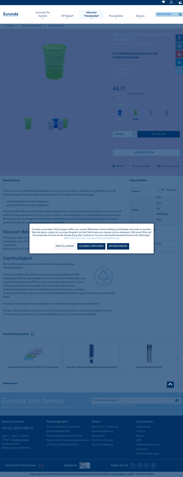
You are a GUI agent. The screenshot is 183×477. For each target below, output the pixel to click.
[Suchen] (180, 14)
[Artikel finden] (169, 14)
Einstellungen (65, 246)
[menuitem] (163, 2)
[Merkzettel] (163, 4)
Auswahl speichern (91, 246)
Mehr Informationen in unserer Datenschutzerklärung (91, 238)
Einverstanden (118, 246)
